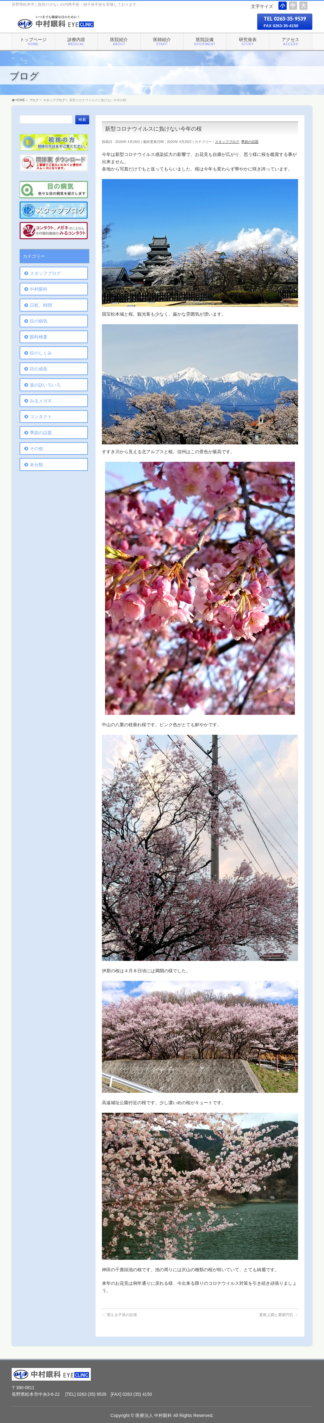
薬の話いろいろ (45, 384)
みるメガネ (41, 400)
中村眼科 (38, 289)
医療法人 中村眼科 (153, 1415)
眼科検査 (38, 336)
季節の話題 (250, 142)
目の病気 (38, 321)
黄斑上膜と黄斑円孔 (278, 1315)
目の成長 (38, 368)
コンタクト (41, 416)
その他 (36, 448)
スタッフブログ (227, 142)
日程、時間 (41, 305)
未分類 (36, 464)
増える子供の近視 (119, 1315)
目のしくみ (41, 353)
